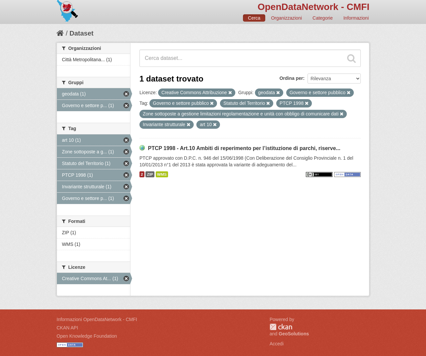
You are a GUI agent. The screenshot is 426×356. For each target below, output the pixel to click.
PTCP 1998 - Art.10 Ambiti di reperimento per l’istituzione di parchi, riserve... (244, 148)
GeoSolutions (294, 333)
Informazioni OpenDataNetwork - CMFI (97, 319)
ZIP (150, 174)
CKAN (281, 326)
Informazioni (356, 18)
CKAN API (67, 327)
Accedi (277, 343)
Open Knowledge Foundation (87, 336)
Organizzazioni (286, 18)
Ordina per (291, 78)
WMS (162, 174)
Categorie (323, 18)
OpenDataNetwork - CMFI (313, 7)
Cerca (254, 18)
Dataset (82, 33)
